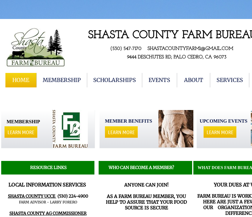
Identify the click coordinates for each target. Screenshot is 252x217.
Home (20, 80)
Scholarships (114, 80)
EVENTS (159, 80)
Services (230, 80)
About (193, 80)
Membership (62, 80)
